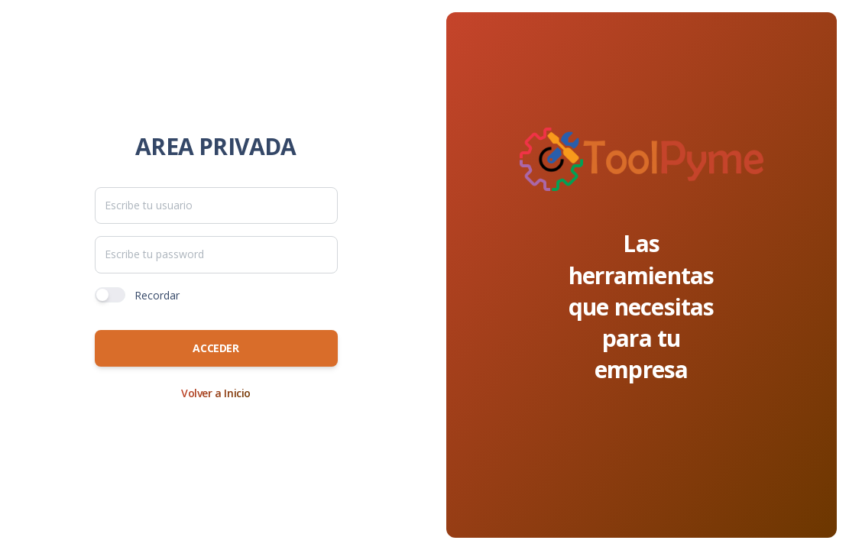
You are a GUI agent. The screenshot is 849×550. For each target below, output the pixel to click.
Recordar (157, 295)
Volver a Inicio (216, 393)
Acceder (215, 348)
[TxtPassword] (216, 254)
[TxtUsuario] (216, 205)
